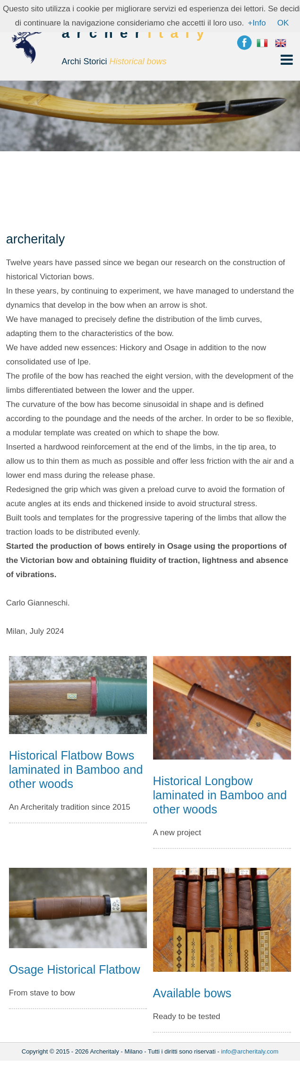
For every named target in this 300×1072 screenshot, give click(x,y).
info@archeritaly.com (249, 1051)
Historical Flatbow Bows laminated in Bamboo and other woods (76, 769)
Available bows (192, 993)
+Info (257, 22)
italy (179, 33)
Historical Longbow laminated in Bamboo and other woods (220, 795)
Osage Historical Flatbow (74, 969)
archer (136, 50)
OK (283, 22)
